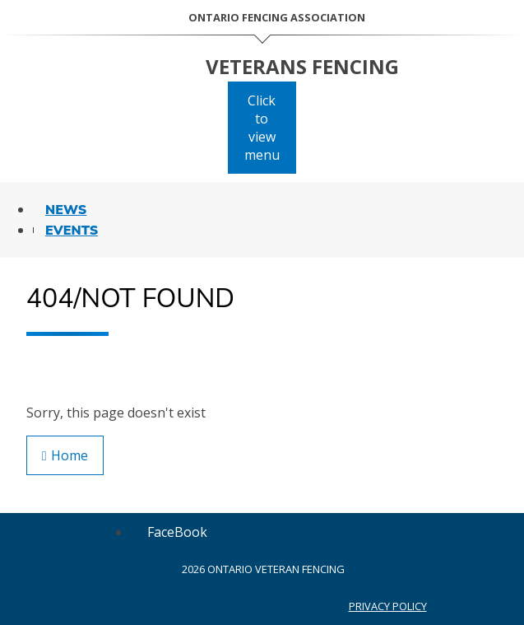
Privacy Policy (388, 606)
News (65, 210)
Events (71, 231)
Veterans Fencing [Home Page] (302, 66)
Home (65, 455)
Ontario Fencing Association (276, 17)
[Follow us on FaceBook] (177, 532)
